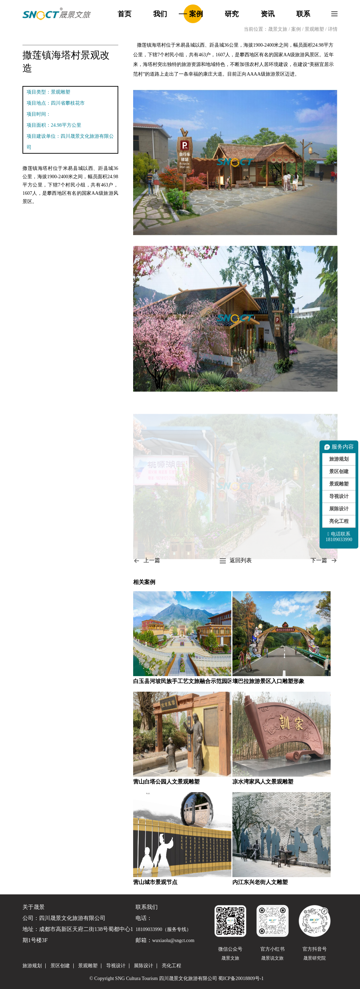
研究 (232, 14)
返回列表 (235, 560)
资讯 (268, 14)
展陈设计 (339, 508)
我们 (160, 14)
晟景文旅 (277, 29)
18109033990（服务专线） (163, 929)
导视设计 (339, 496)
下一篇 (324, 561)
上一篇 (146, 561)
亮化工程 (339, 521)
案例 (196, 14)
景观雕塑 (315, 29)
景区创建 (339, 471)
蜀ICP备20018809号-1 (241, 978)
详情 (333, 29)
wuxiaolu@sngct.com (173, 940)
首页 (124, 14)
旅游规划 (339, 459)
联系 (303, 14)
